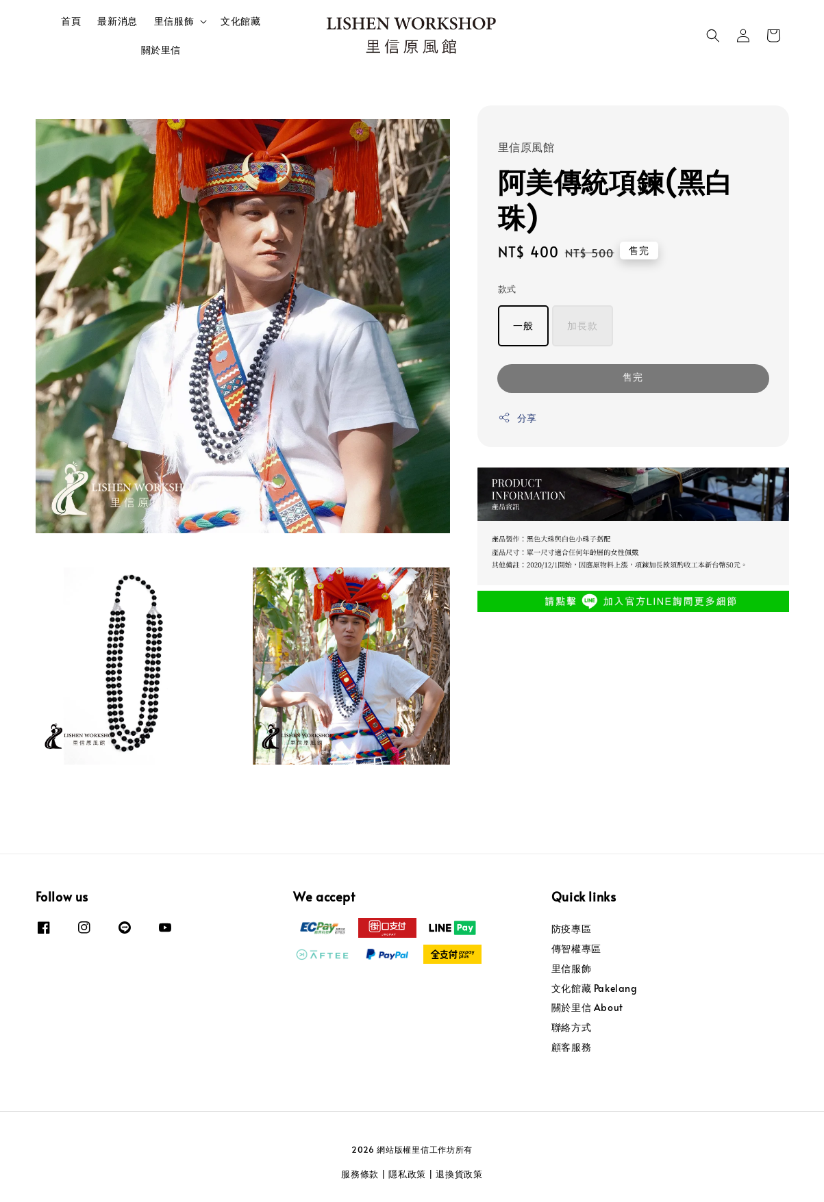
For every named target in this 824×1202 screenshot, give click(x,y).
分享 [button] (517, 417)
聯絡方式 (571, 1027)
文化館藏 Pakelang (594, 988)
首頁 (71, 20)
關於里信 (161, 49)
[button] (713, 36)
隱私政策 (407, 1174)
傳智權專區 (576, 948)
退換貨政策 (459, 1174)
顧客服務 (571, 1046)
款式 (507, 289)
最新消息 (117, 20)
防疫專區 (571, 929)
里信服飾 (174, 21)
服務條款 (360, 1174)
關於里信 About (587, 1007)
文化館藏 (240, 20)
